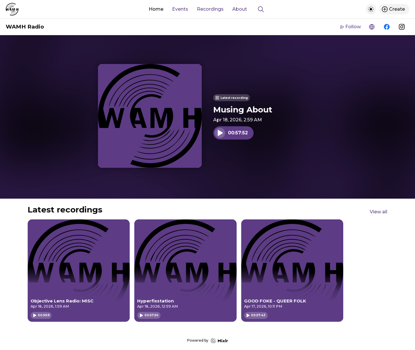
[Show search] (261, 9)
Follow (350, 26)
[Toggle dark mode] (371, 9)
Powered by (207, 340)
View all (378, 211)
